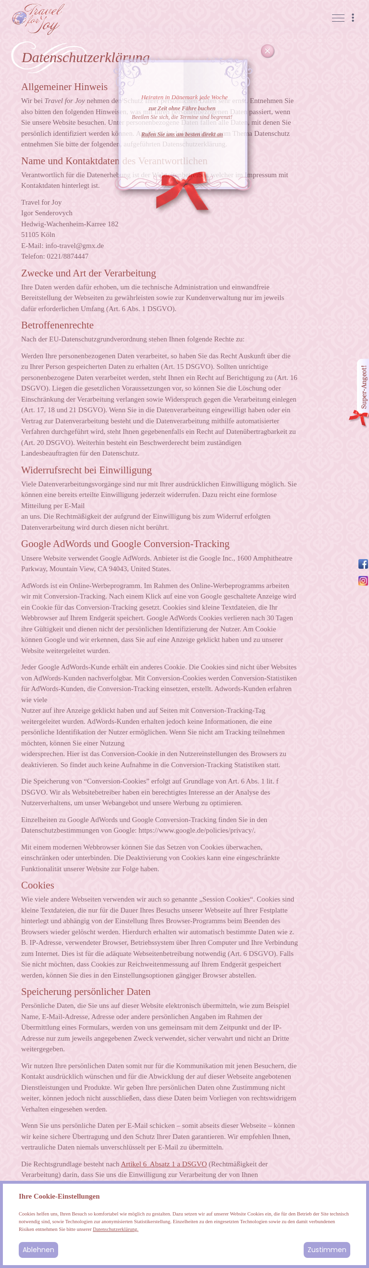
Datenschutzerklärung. (115, 1229)
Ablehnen (38, 1250)
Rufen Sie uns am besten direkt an (182, 134)
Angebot (358, 394)
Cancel (267, 51)
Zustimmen (327, 1250)
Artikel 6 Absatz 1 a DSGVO (164, 1164)
